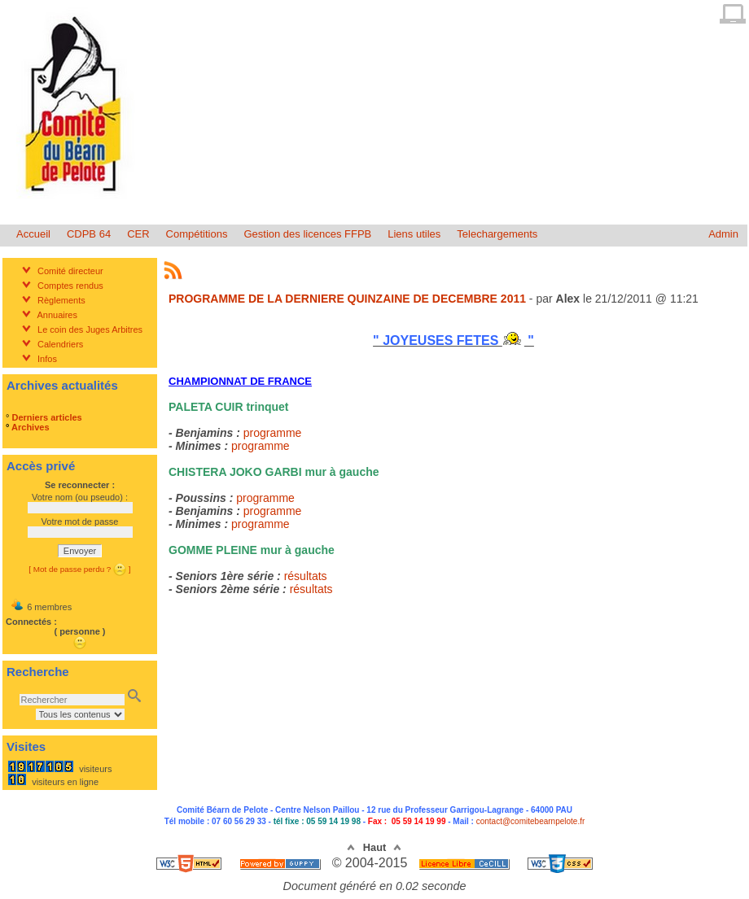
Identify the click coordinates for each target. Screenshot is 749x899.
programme (272, 432)
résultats (305, 576)
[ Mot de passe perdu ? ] (79, 569)
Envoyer (80, 551)
